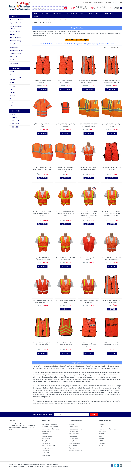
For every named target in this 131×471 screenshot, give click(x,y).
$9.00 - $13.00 (14, 117)
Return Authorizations (75, 443)
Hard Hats (12, 34)
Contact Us (72, 424)
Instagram (121, 465)
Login (116, 2)
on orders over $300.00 (81, 9)
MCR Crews (13, 95)
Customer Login (73, 431)
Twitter (115, 465)
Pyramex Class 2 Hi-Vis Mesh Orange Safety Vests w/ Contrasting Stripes (112, 124)
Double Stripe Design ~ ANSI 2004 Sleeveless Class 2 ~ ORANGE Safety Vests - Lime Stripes (111, 213)
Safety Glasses (14, 47)
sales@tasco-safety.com (61, 466)
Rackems (12, 92)
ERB (11, 89)
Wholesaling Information (75, 450)
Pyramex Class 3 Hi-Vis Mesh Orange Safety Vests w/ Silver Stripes (42, 124)
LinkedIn (118, 465)
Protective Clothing (15, 41)
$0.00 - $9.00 (13, 114)
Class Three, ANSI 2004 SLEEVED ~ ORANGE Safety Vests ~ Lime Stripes (65, 213)
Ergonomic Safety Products (18, 23)
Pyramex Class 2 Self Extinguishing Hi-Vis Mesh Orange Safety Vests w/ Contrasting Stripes (88, 124)
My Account (97, 2)
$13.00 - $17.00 (14, 120)
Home (35, 13)
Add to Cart (66, 89)
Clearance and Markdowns (17, 20)
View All (12, 105)
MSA (11, 74)
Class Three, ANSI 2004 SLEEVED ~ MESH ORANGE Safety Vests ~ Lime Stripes (42, 213)
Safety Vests (13, 56)
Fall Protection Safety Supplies (16, 27)
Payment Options (73, 438)
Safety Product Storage (16, 50)
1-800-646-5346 (99, 8)
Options (43, 89)
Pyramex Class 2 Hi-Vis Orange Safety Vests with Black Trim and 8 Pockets (65, 124)
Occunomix (13, 99)
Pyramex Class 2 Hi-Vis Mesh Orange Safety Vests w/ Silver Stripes (65, 169)
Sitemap (55, 464)
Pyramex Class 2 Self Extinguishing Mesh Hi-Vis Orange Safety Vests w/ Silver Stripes (42, 169)
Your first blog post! (15, 424)
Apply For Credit (57, 13)
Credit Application (74, 426)
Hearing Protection (15, 37)
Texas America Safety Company (16, 78)
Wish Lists (88, 2)
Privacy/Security (73, 441)
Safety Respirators (15, 53)
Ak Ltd (11, 102)
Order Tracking (73, 436)
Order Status (108, 2)
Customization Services (75, 13)
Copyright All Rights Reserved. (33, 464)
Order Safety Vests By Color (51, 20)
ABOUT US (44, 13)
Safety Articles (73, 445)
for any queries (97, 9)
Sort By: (106, 47)
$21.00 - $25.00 (14, 127)
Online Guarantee (74, 433)
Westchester (13, 83)
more (35, 16)
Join (121, 2)
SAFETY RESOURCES (95, 13)
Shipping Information (74, 448)
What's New (109, 13)
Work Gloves (13, 60)
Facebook (112, 465)
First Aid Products (15, 31)
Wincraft (12, 86)
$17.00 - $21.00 (14, 124)
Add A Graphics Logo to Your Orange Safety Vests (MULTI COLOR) (89, 344)
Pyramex (12, 71)
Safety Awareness (15, 44)
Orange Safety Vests (65, 20)
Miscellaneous (14, 63)
